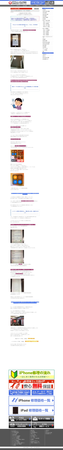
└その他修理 (14, 445)
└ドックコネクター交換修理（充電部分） (18, 439)
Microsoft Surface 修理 (46, 42)
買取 (43, 51)
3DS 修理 (44, 9)
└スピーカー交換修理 (15, 440)
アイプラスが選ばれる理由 (25, 5)
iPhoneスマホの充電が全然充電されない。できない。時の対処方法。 (23, 18)
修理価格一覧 (38, 5)
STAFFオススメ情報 (46, 26)
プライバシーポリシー (34, 440)
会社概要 (32, 439)
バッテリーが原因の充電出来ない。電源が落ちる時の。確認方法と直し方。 (24, 20)
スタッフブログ (45, 48)
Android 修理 (45, 12)
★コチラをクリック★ (31, 341)
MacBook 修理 (45, 40)
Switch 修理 (44, 45)
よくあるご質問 (33, 434)
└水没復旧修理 (14, 434)
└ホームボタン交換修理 (15, 441)
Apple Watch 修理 (45, 14)
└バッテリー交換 (14, 433)
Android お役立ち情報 (46, 11)
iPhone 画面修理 (46, 33)
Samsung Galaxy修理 (46, 43)
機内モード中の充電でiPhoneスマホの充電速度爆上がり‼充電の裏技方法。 (24, 19)
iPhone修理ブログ (48, 433)
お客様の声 (50, 5)
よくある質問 (44, 5)
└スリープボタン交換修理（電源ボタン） (18, 442)
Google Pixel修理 (45, 17)
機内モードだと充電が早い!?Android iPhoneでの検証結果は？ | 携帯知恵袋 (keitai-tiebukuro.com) (25, 194)
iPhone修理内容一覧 (15, 431)
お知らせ (47, 431)
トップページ (12, 5)
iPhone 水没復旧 (46, 31)
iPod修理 (44, 39)
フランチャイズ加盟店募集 (35, 438)
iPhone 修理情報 (45, 28)
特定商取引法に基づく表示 (35, 441)
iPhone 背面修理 (46, 34)
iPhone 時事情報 (46, 23)
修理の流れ (18, 5)
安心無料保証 (33, 431)
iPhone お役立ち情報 (46, 20)
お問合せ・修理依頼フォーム (35, 442)
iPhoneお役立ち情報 (46, 57)
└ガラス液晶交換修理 (15, 432)
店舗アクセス (33, 433)
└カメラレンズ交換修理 (15, 438)
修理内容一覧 (31, 5)
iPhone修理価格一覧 (34, 432)
